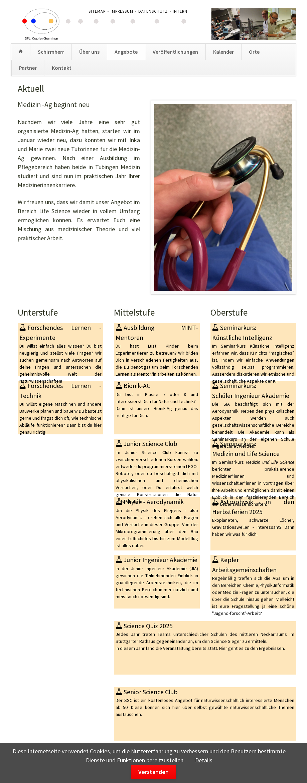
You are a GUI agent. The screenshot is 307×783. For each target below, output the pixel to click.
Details (203, 760)
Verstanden (153, 772)
